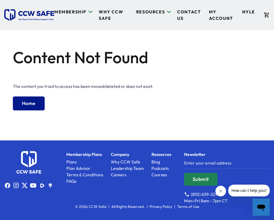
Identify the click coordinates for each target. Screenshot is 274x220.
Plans (71, 162)
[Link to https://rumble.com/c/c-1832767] (42, 185)
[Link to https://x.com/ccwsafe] (24, 185)
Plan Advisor (78, 168)
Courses (159, 174)
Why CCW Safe (125, 162)
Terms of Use (188, 206)
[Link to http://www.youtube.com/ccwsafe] (33, 185)
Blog (155, 162)
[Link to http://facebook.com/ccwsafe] (7, 185)
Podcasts (160, 168)
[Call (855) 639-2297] (205, 194)
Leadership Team (127, 168)
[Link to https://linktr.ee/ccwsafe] (50, 185)
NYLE (248, 11)
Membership (70, 11)
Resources (150, 11)
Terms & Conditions (84, 174)
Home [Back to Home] (29, 103)
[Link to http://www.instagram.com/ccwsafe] (16, 185)
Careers (118, 174)
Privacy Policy (161, 206)
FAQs (71, 181)
